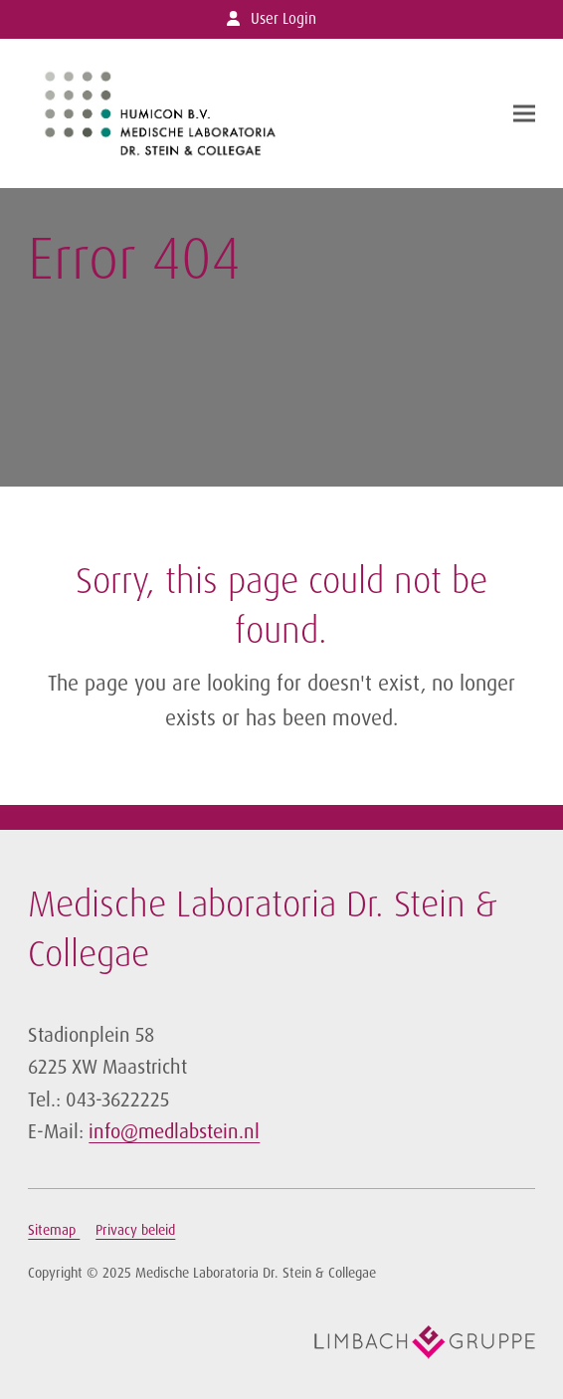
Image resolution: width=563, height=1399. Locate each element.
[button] (524, 112)
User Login (283, 19)
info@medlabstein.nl (174, 1131)
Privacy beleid (135, 1230)
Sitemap (54, 1230)
